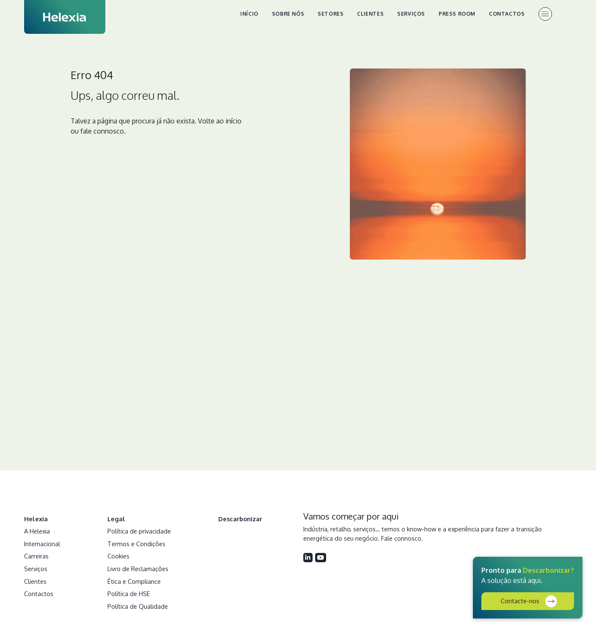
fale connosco (102, 131)
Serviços (411, 14)
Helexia (36, 519)
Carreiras (36, 556)
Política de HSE (128, 593)
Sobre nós (288, 14)
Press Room (457, 14)
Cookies (118, 556)
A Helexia (37, 531)
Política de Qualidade (137, 606)
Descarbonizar (240, 519)
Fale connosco (401, 538)
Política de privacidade (139, 531)
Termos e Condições (136, 543)
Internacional (42, 543)
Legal (116, 519)
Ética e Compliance (134, 581)
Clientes (370, 14)
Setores (330, 14)
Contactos (507, 14)
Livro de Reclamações (137, 568)
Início (249, 14)
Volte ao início (220, 121)
